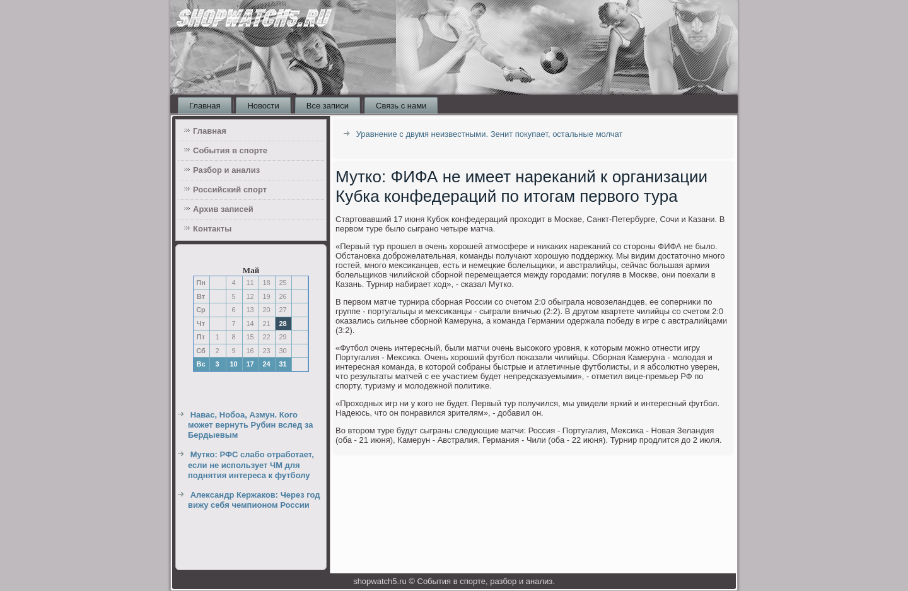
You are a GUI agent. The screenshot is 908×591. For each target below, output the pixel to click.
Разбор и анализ (226, 170)
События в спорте (230, 150)
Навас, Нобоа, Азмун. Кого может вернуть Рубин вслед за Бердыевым (250, 425)
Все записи (327, 105)
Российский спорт (230, 189)
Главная (204, 105)
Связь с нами (401, 105)
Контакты (212, 228)
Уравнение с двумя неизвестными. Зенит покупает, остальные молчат (489, 134)
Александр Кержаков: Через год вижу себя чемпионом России (254, 500)
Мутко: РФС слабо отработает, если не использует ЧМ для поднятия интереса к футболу (251, 465)
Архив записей (223, 209)
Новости (263, 105)
